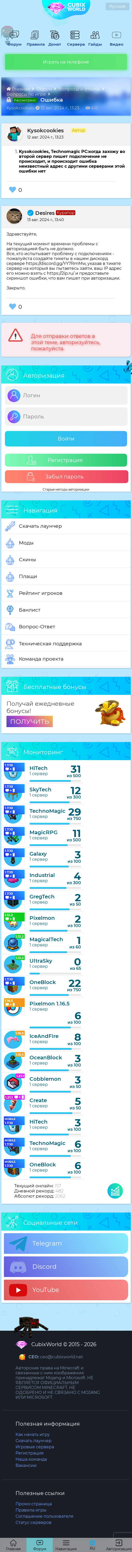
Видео (114, 41)
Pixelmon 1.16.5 (50, 1004)
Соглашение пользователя (45, 1516)
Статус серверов (34, 1522)
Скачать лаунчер (33, 526)
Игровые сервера (35, 1446)
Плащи (21, 577)
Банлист (22, 610)
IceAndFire (44, 1036)
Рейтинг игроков (34, 593)
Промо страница (34, 1503)
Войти (66, 439)
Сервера (75, 41)
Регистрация (55, 460)
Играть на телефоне (66, 61)
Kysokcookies (45, 130)
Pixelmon (42, 918)
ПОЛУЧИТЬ (29, 721)
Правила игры (31, 1510)
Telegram (35, 1244)
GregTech (42, 896)
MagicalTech (46, 939)
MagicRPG (43, 832)
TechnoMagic (47, 811)
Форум (13, 41)
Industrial (42, 875)
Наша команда (31, 1459)
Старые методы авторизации (66, 489)
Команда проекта (34, 659)
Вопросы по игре (26, 94)
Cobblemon (45, 1079)
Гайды (94, 41)
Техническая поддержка (43, 644)
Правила (34, 41)
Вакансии (26, 1465)
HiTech (39, 768)
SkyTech (41, 789)
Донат (53, 41)
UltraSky (41, 961)
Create (38, 1100)
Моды (19, 543)
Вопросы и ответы (79, 89)
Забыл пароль (55, 476)
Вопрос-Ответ (30, 627)
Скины (20, 560)
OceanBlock (46, 1057)
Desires (41, 213)
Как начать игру (33, 1434)
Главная (18, 89)
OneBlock (43, 982)
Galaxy (38, 854)
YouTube (34, 1290)
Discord (32, 1267)
